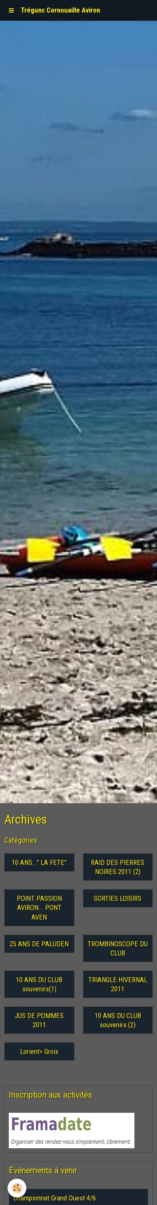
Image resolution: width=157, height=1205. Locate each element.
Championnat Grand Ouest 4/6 (54, 1198)
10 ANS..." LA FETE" (39, 862)
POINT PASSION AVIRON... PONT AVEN (39, 907)
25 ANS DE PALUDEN (39, 944)
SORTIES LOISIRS (118, 898)
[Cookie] (17, 1188)
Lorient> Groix (39, 1051)
